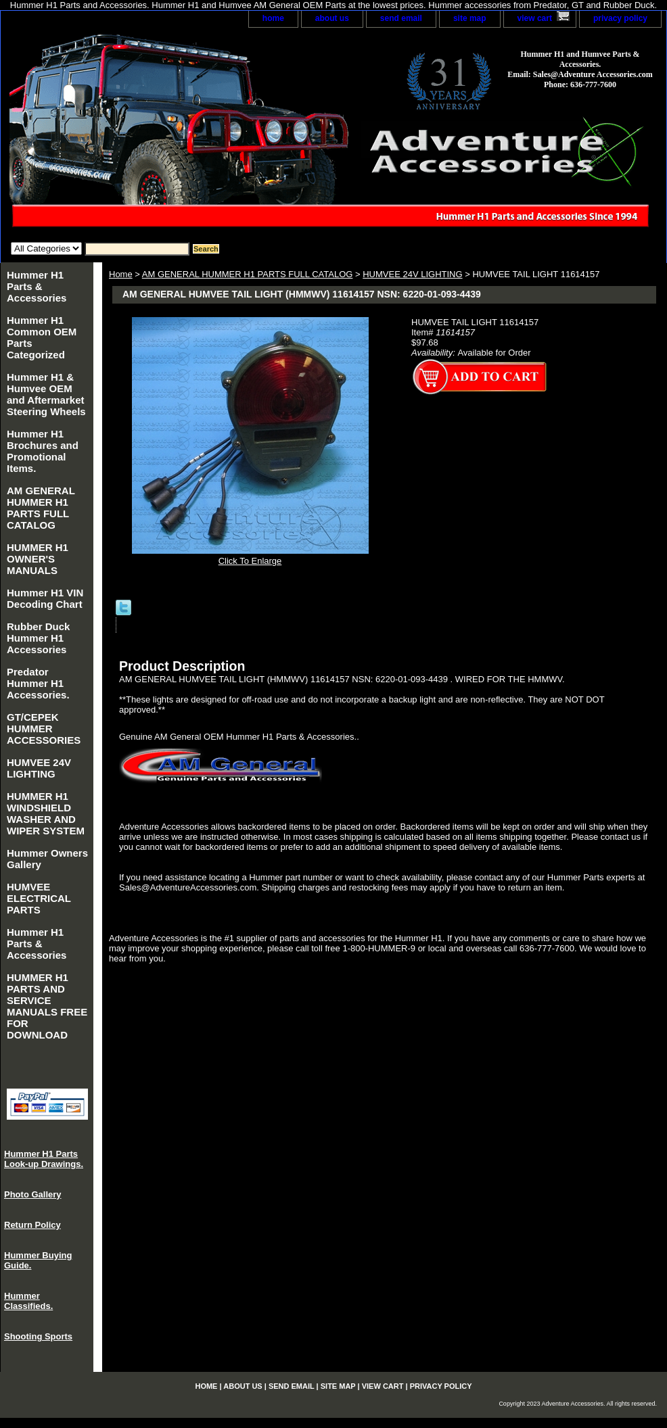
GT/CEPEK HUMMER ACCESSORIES (43, 728)
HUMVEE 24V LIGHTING (412, 274)
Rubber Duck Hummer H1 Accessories (38, 638)
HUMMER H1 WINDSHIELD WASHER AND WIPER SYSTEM (46, 813)
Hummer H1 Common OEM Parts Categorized (41, 337)
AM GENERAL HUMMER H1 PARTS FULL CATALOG (247, 274)
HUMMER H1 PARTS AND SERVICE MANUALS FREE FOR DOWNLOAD (47, 1006)
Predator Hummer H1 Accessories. (38, 683)
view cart (535, 18)
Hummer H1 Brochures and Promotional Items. (42, 451)
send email (401, 18)
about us (332, 18)
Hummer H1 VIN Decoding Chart (45, 598)
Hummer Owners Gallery (47, 858)
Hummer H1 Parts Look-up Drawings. (43, 1159)
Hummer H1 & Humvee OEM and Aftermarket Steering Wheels (46, 394)
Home (121, 274)
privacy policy (620, 18)
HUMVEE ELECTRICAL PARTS (39, 898)
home (273, 18)
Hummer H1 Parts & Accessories (36, 286)
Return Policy (32, 1225)
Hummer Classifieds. (28, 1301)
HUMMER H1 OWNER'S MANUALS (37, 559)
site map (469, 18)
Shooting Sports (38, 1336)
